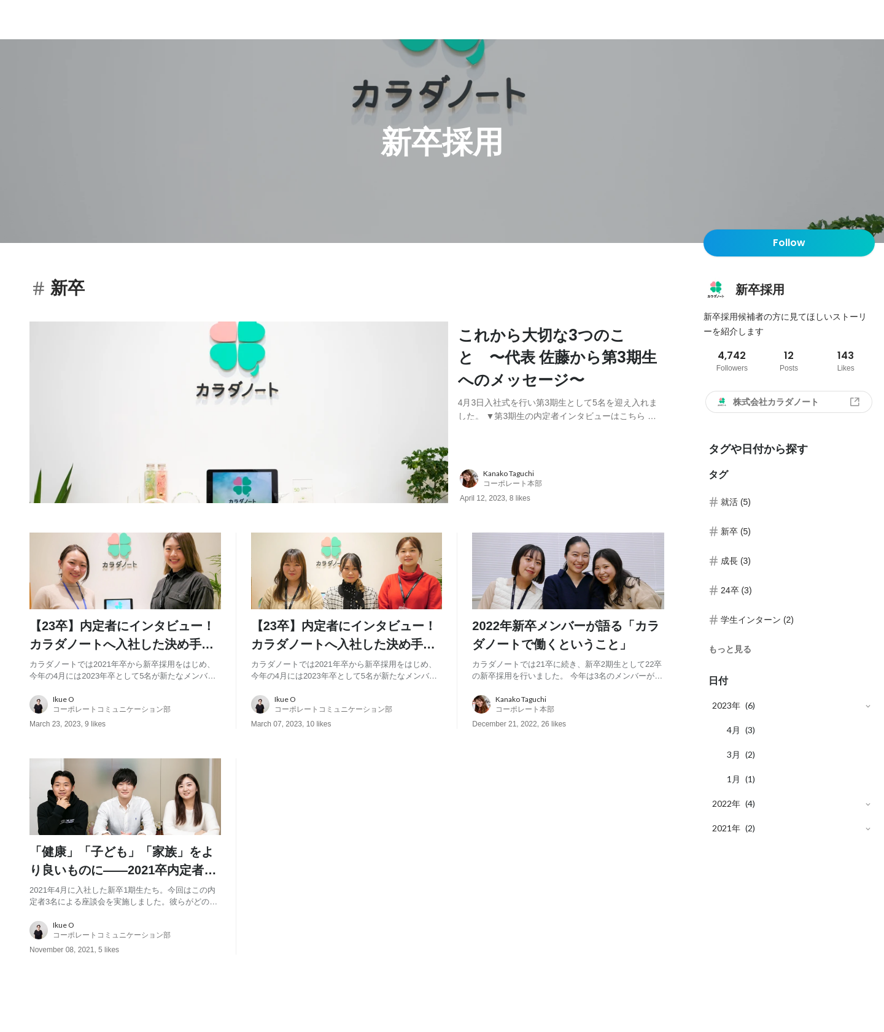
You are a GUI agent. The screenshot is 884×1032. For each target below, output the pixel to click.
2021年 (726, 828)
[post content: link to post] (561, 372)
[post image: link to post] (238, 416)
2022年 (726, 803)
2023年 (726, 705)
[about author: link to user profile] (569, 485)
